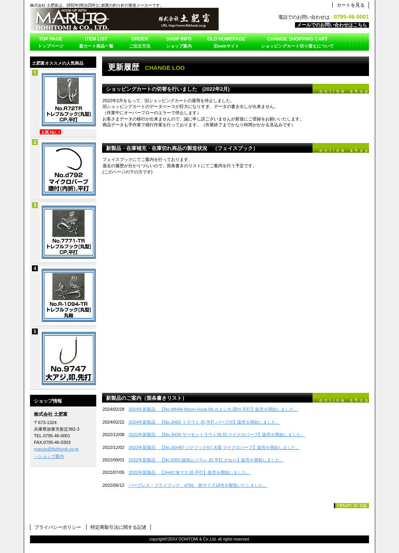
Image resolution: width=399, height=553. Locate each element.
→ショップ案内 (49, 456)
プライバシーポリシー (57, 527)
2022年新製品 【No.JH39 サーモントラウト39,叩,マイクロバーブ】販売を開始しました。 (217, 434)
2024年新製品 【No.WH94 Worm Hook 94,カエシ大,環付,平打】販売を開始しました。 (213, 409)
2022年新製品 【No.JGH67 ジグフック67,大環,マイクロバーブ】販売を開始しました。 (214, 447)
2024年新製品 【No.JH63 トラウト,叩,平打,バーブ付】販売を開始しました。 (204, 422)
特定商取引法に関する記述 (118, 527)
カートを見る (351, 5)
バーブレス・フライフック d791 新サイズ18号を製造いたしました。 (198, 485)
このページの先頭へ (351, 505)
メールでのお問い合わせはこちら (332, 25)
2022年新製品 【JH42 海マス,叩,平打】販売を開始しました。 (190, 472)
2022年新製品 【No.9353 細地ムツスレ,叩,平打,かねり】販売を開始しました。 (206, 460)
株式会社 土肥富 (127, 19)
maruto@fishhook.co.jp (56, 449)
